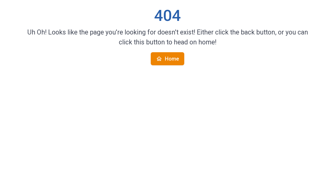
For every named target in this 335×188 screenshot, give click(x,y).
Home (167, 59)
